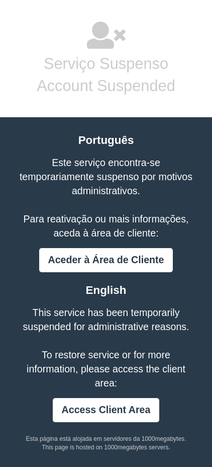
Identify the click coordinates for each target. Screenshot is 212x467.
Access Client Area (106, 409)
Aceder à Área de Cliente (106, 259)
